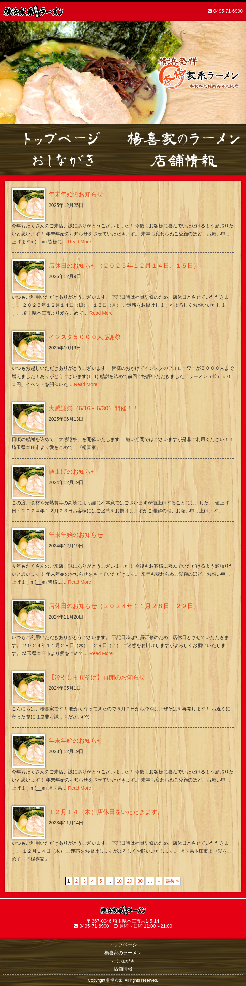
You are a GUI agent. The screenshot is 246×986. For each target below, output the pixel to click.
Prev (8, 73)
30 (140, 881)
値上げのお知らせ (73, 471)
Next (237, 73)
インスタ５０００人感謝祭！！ (91, 337)
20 (129, 881)
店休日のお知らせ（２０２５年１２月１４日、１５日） (124, 265)
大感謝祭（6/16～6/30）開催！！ (93, 408)
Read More (79, 241)
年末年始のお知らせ (76, 194)
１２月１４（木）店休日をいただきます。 (106, 812)
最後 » (172, 881)
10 (119, 881)
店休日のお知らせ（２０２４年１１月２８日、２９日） (124, 606)
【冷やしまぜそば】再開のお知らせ (97, 677)
